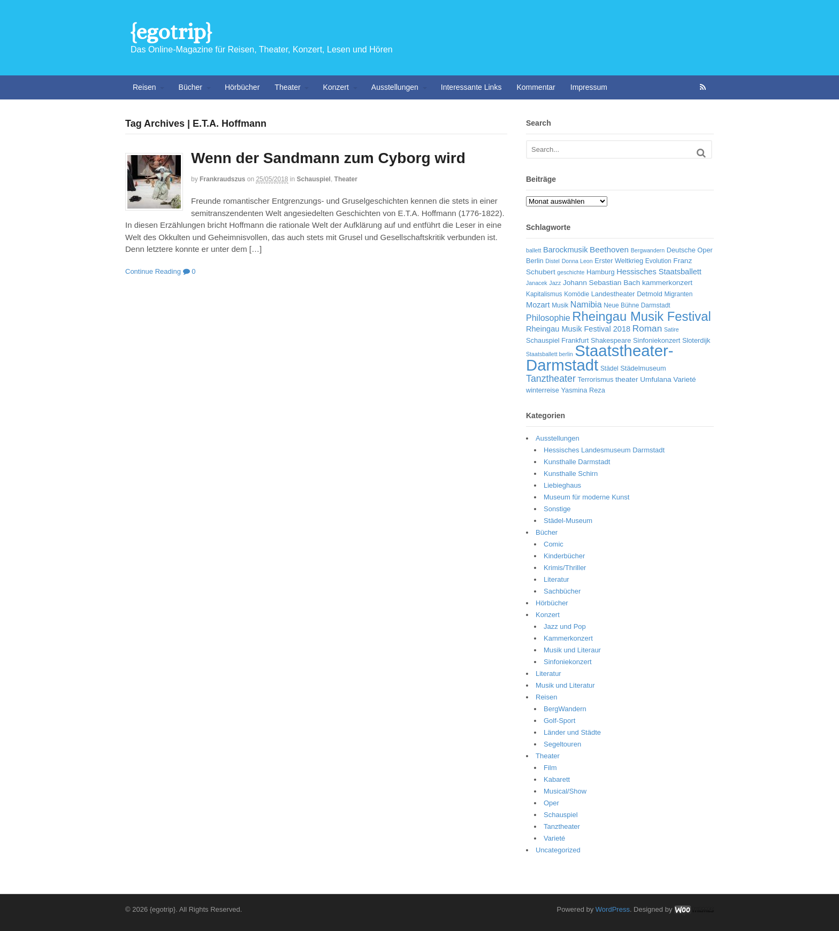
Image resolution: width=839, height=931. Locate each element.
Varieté (554, 838)
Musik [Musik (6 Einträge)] (560, 305)
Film (550, 768)
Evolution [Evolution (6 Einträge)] (658, 261)
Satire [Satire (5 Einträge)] (671, 329)
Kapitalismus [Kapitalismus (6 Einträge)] (544, 294)
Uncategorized (558, 850)
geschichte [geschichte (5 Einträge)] (570, 272)
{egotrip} (171, 32)
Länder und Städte (572, 732)
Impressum (588, 87)
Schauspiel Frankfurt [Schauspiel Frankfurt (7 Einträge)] (557, 340)
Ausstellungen (394, 87)
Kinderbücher (564, 556)
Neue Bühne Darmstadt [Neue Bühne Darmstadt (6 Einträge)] (637, 305)
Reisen (144, 87)
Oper (551, 803)
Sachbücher (562, 591)
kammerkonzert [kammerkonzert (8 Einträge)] (667, 283)
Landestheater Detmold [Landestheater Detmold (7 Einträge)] (626, 294)
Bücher (190, 87)
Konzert (336, 87)
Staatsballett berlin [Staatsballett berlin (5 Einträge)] (549, 354)
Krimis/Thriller (565, 568)
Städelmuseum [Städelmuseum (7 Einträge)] (643, 368)
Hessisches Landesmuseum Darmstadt (604, 450)
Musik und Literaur (572, 650)
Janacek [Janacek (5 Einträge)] (536, 283)
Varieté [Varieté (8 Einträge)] (684, 379)
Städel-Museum (568, 521)
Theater (287, 87)
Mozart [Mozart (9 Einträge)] (538, 305)
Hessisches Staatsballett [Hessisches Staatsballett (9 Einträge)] (658, 271)
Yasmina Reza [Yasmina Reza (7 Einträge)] (583, 390)
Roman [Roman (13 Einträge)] (647, 328)
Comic (553, 544)
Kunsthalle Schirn (571, 474)
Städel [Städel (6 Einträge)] (609, 368)
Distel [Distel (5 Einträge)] (552, 261)
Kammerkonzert (568, 638)
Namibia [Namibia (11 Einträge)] (586, 304)
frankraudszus (222, 179)
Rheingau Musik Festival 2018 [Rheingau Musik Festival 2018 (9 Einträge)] (578, 329)
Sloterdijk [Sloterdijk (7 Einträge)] (696, 340)
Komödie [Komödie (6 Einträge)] (576, 294)
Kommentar (535, 87)
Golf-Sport (559, 721)
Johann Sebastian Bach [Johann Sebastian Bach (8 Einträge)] (601, 283)
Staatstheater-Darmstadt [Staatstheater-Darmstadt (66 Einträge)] (600, 358)
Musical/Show (565, 791)
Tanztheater (562, 826)
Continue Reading (153, 271)
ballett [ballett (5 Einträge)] (533, 250)
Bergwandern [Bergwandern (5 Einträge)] (648, 250)
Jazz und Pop (565, 626)
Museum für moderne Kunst (586, 497)
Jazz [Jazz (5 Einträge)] (555, 283)
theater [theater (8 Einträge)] (626, 379)
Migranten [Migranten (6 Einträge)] (678, 294)
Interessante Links (471, 87)
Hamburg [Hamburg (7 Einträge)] (600, 272)
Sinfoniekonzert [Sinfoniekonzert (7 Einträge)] (656, 340)
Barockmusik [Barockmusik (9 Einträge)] (565, 249)
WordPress (613, 909)
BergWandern (565, 709)
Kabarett (557, 779)
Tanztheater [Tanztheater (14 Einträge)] (551, 378)
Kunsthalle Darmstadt (577, 462)
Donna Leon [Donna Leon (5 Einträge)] (577, 261)
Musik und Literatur (565, 685)
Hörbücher (242, 87)
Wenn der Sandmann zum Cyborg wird (328, 158)
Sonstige (557, 509)
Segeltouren (562, 744)
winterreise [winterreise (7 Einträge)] (542, 390)
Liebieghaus (562, 485)
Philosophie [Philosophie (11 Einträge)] (548, 317)
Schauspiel (314, 179)
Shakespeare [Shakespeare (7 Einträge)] (611, 340)
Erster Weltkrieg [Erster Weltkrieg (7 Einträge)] (618, 261)
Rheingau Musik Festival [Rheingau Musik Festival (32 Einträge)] (641, 316)
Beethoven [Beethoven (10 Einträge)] (609, 249)
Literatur (556, 579)
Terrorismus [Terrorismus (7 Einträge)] (595, 379)
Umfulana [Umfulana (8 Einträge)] (656, 379)
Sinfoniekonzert (568, 662)
